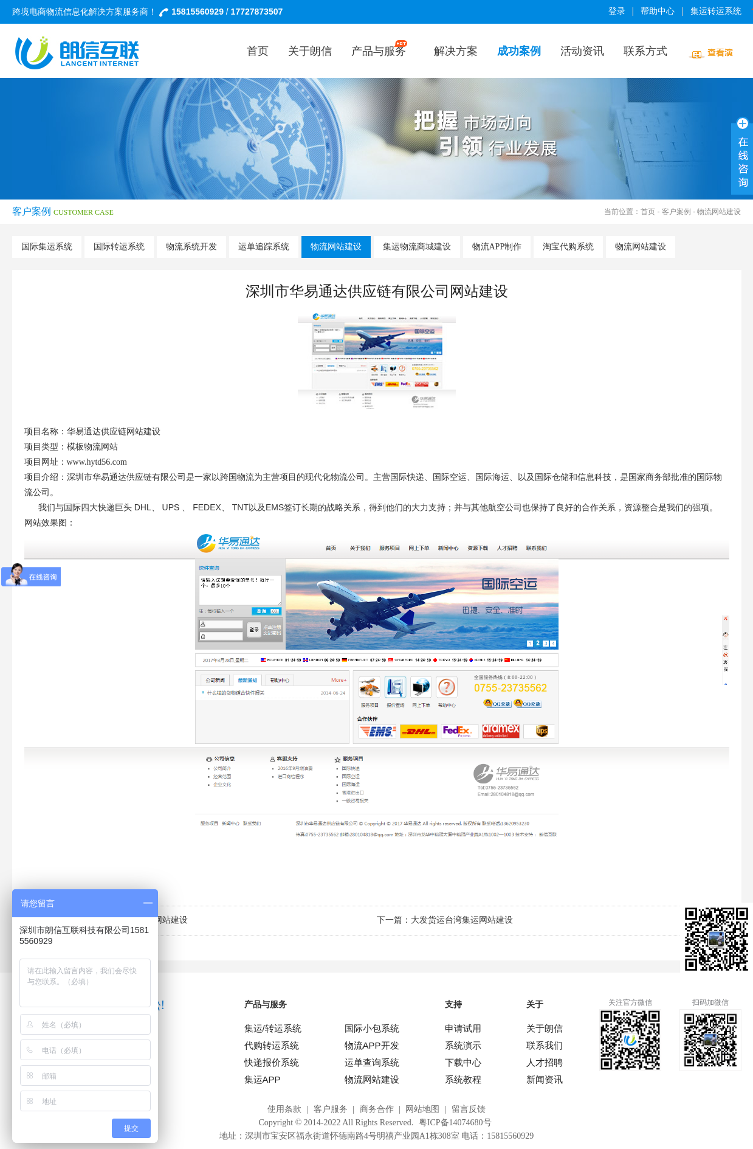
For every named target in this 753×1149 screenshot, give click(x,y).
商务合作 (377, 1109)
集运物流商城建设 (417, 246)
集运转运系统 (718, 11)
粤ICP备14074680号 (455, 1122)
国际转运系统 (119, 246)
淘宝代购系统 (568, 246)
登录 (616, 11)
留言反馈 (469, 1109)
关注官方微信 (630, 1002)
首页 (648, 211)
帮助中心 (658, 11)
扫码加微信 (710, 1002)
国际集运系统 (46, 246)
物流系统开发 (191, 246)
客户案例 (676, 211)
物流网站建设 (336, 246)
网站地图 (422, 1109)
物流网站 (101, 446)
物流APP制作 (497, 246)
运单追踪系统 (263, 246)
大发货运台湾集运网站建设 (462, 920)
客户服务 (331, 1109)
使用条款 (284, 1109)
